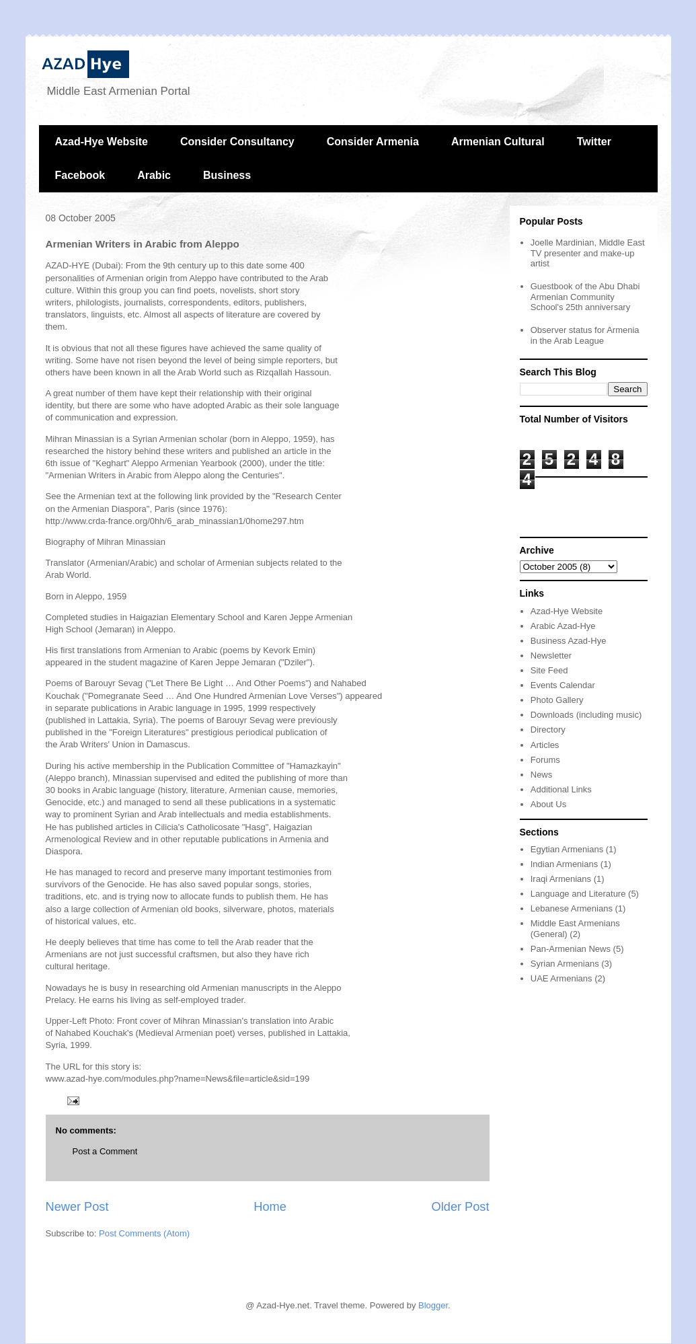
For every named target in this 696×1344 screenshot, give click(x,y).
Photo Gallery (557, 700)
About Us (548, 804)
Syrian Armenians (565, 964)
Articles (545, 745)
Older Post (461, 1207)
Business (227, 175)
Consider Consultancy (237, 141)
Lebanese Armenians (572, 908)
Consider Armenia (373, 141)
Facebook (80, 175)
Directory (548, 729)
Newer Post (77, 1207)
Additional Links (561, 789)
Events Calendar (563, 685)
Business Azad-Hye (569, 641)
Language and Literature (578, 894)
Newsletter (551, 655)
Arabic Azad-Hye (563, 626)
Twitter (594, 141)
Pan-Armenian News (571, 949)
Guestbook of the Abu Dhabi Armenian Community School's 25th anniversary (585, 296)
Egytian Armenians (567, 849)
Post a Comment (105, 1151)
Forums (545, 760)
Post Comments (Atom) (144, 1233)
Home (270, 1207)
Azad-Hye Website (101, 141)
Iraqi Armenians (561, 879)
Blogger (433, 1305)
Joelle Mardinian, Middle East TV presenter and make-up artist (588, 252)
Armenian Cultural (498, 141)
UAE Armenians (561, 978)
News (542, 775)
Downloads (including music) (586, 715)
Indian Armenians (564, 864)
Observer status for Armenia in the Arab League (585, 335)
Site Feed (549, 670)
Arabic (154, 175)
